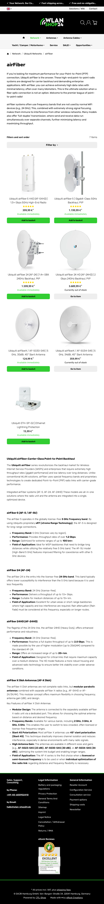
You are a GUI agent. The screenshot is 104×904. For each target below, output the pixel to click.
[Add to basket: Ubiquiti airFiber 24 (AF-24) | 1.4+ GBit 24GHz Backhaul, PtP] (28, 296)
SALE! (67, 45)
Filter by (52, 145)
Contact (93, 8)
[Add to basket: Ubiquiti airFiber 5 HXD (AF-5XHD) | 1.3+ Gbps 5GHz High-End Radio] (28, 220)
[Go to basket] (94, 22)
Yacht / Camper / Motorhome (28, 45)
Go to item (76, 296)
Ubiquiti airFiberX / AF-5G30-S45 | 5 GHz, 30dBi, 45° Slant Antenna (28, 352)
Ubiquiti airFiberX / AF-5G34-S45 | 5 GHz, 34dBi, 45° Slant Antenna (76, 352)
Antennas (52, 38)
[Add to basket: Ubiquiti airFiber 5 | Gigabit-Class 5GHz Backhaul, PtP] (75, 220)
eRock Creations (74, 897)
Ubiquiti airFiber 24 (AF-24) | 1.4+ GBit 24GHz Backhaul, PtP (28, 276)
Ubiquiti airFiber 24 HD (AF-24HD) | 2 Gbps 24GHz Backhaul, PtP (76, 276)
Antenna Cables (72, 38)
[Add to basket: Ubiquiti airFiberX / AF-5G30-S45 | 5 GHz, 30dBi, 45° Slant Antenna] (28, 369)
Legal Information (48, 780)
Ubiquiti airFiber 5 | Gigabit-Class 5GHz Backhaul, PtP (75, 200)
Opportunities (84, 45)
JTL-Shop (41, 897)
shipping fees (64, 889)
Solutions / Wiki (77, 8)
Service (54, 45)
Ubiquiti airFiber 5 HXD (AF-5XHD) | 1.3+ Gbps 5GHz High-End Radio (28, 200)
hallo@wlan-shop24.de (19, 807)
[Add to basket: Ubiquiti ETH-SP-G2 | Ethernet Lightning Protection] (28, 441)
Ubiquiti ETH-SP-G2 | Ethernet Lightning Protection (28, 425)
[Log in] (88, 22)
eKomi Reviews (46, 839)
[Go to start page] (52, 22)
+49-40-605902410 (18, 794)
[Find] (82, 22)
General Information (81, 780)
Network (35, 38)
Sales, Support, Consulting (15, 781)
